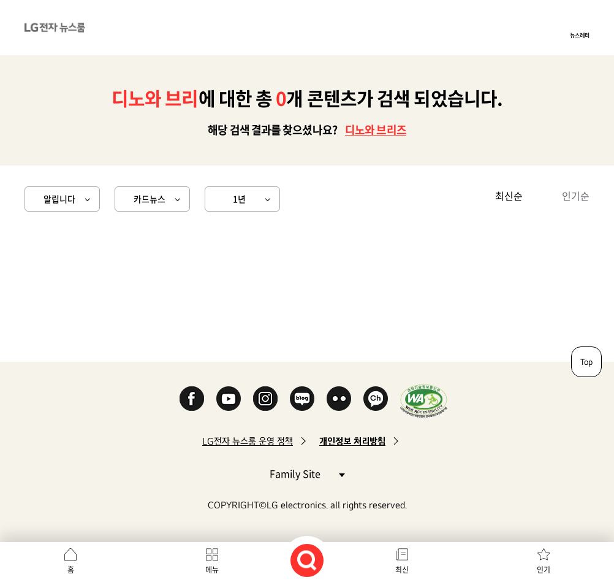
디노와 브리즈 (375, 129)
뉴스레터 (579, 35)
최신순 (509, 195)
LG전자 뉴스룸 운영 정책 (247, 441)
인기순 (575, 195)
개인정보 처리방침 (352, 441)
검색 (307, 560)
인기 (543, 569)
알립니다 (59, 199)
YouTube (228, 398)
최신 (402, 569)
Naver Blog (302, 398)
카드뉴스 (149, 199)
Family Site (307, 473)
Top (586, 362)
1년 (239, 199)
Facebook (192, 398)
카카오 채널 (375, 398)
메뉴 (212, 569)
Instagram (265, 398)
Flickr (339, 398)
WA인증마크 (423, 401)
